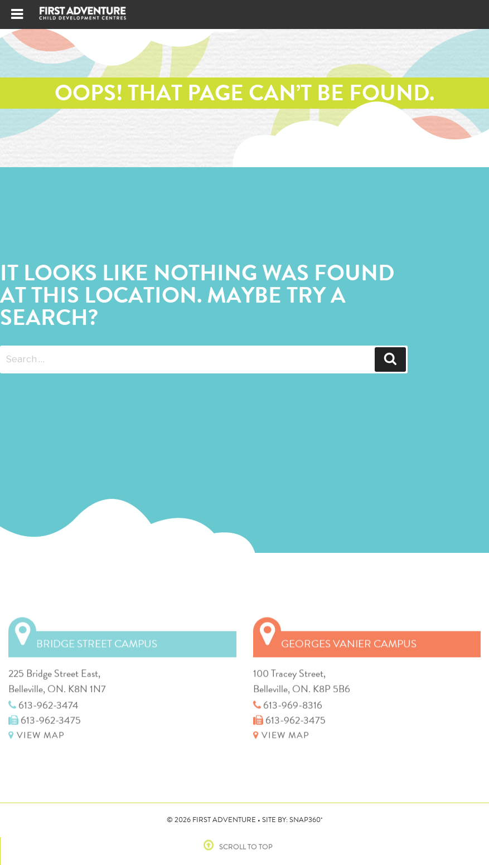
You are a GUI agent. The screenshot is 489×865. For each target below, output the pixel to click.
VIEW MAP (36, 733)
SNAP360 (306, 819)
